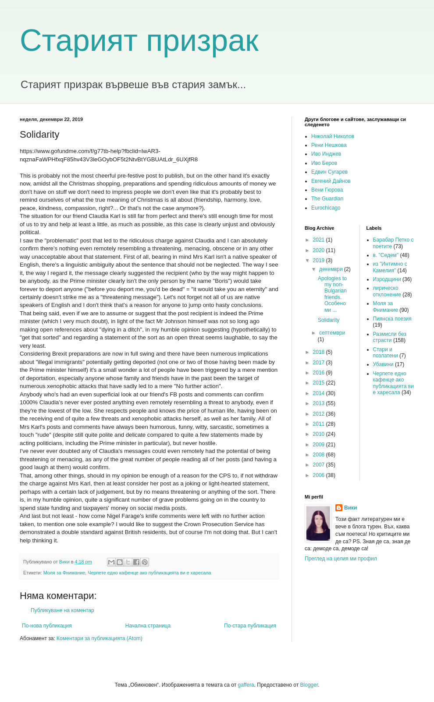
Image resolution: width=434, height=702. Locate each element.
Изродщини (387, 279)
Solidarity (328, 320)
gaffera (246, 685)
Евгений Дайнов (331, 181)
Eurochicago (326, 208)
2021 (319, 240)
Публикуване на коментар (62, 610)
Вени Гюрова (327, 190)
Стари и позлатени (385, 352)
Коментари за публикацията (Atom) (99, 638)
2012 (319, 414)
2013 (319, 403)
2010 (319, 434)
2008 (319, 455)
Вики (350, 508)
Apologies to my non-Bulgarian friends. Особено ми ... (332, 294)
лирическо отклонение (387, 291)
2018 (319, 352)
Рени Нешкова (329, 145)
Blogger (309, 685)
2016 (319, 373)
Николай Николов (332, 136)
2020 (319, 250)
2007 (319, 465)
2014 (319, 393)
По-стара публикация (250, 626)
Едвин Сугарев (329, 172)
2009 (319, 445)
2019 (319, 260)
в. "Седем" (386, 255)
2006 (319, 475)
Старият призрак (139, 40)
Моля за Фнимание (64, 572)
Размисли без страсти (389, 337)
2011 (319, 424)
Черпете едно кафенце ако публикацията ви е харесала (149, 572)
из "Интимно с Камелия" (390, 267)
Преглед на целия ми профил (341, 559)
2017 (319, 363)
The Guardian (327, 199)
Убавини (383, 364)
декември (331, 269)
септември (332, 333)
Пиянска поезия (392, 319)
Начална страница (148, 626)
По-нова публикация (47, 626)
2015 (319, 383)
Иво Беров (324, 163)
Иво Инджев (326, 154)
